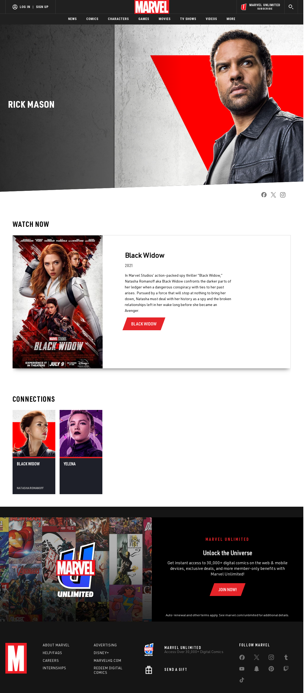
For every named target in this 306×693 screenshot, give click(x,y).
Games (143, 19)
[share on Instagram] (280, 196)
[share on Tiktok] (242, 681)
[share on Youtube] (242, 669)
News (72, 19)
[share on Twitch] (286, 669)
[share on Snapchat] (256, 669)
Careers (51, 660)
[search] (291, 7)
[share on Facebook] (262, 196)
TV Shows (188, 19)
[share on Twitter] (271, 196)
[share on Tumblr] (286, 658)
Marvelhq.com (107, 660)
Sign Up (42, 7)
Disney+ (101, 653)
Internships (54, 668)
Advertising (105, 645)
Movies (165, 19)
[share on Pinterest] (271, 669)
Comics (92, 19)
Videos (211, 19)
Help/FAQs (52, 653)
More (231, 19)
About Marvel (56, 645)
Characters (118, 19)
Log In (25, 7)
